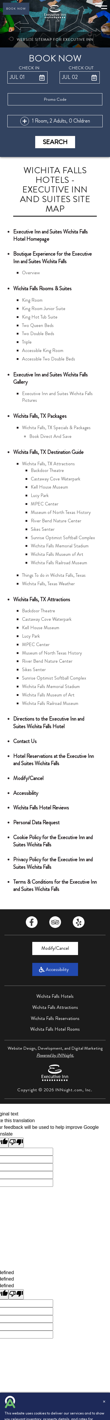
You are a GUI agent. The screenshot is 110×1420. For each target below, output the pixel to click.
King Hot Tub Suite (39, 317)
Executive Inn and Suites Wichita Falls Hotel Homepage (50, 235)
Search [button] (55, 141)
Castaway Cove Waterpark (55, 478)
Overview (31, 272)
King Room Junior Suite (43, 308)
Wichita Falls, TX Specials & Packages (56, 427)
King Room (32, 300)
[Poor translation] (16, 1143)
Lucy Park (40, 495)
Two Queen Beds (38, 325)
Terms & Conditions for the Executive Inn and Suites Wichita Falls (55, 885)
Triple (27, 342)
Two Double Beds (38, 333)
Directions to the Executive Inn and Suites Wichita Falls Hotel (48, 722)
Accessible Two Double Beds (48, 359)
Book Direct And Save (50, 436)
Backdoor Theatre (47, 470)
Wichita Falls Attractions (55, 1007)
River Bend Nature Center (56, 520)
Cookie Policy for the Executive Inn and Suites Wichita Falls (53, 841)
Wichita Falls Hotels (55, 996)
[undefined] (16, 1294)
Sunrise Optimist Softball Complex (63, 537)
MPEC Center (44, 504)
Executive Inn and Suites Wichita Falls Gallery (50, 378)
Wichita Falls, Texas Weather (48, 583)
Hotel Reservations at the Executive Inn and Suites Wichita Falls (53, 760)
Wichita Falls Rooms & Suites (42, 288)
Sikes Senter (43, 529)
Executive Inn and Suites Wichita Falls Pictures (57, 397)
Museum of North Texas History (61, 512)
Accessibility (25, 793)
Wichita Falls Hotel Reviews (41, 807)
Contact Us (25, 741)
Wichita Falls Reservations (55, 1018)
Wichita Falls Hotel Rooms (55, 1029)
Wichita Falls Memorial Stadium (60, 545)
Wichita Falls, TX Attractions (48, 463)
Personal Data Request (36, 822)
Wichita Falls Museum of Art (57, 554)
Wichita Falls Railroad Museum (59, 562)
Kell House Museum (49, 487)
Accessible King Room (42, 350)
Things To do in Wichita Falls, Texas (54, 575)
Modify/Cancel (28, 778)
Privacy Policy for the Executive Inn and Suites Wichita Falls (53, 863)
